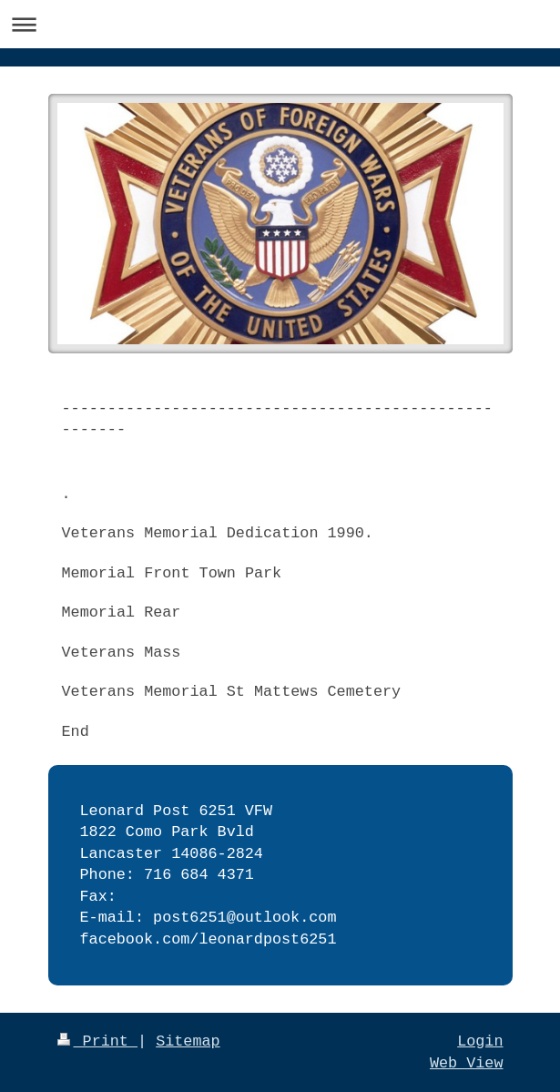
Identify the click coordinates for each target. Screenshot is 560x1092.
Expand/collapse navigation (280, 24)
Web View (467, 1063)
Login (480, 1041)
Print (97, 1041)
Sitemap (188, 1041)
